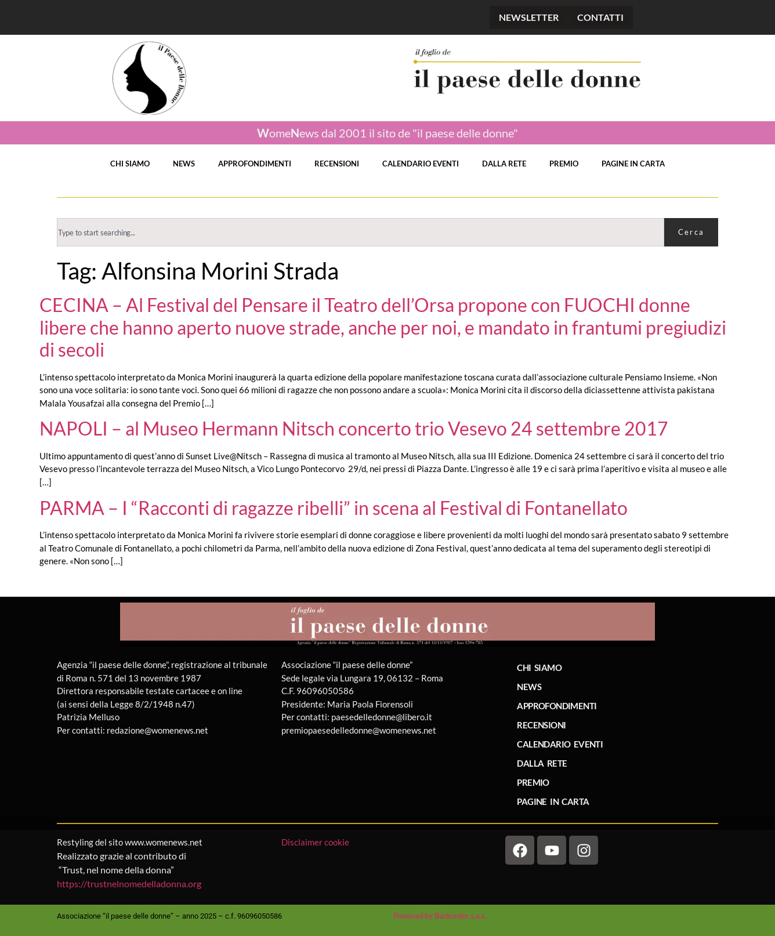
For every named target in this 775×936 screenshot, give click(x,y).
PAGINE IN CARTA (633, 163)
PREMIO (563, 163)
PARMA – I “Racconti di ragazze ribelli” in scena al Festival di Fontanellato (333, 508)
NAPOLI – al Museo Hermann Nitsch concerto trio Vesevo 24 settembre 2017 (353, 429)
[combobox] (360, 232)
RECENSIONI (336, 163)
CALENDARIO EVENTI (420, 163)
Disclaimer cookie (316, 842)
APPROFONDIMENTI (254, 163)
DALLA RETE (504, 163)
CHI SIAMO (130, 163)
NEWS (184, 163)
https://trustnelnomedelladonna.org (129, 883)
